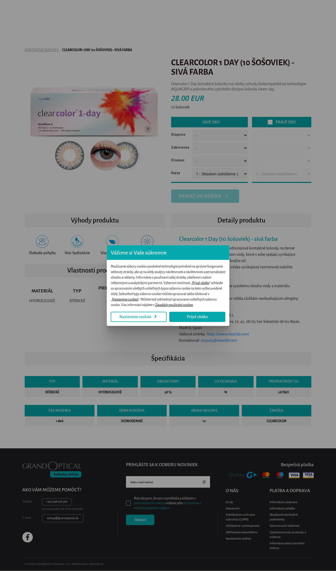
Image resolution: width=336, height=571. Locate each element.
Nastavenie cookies (123, 308)
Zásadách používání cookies (232, 296)
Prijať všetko (169, 285)
